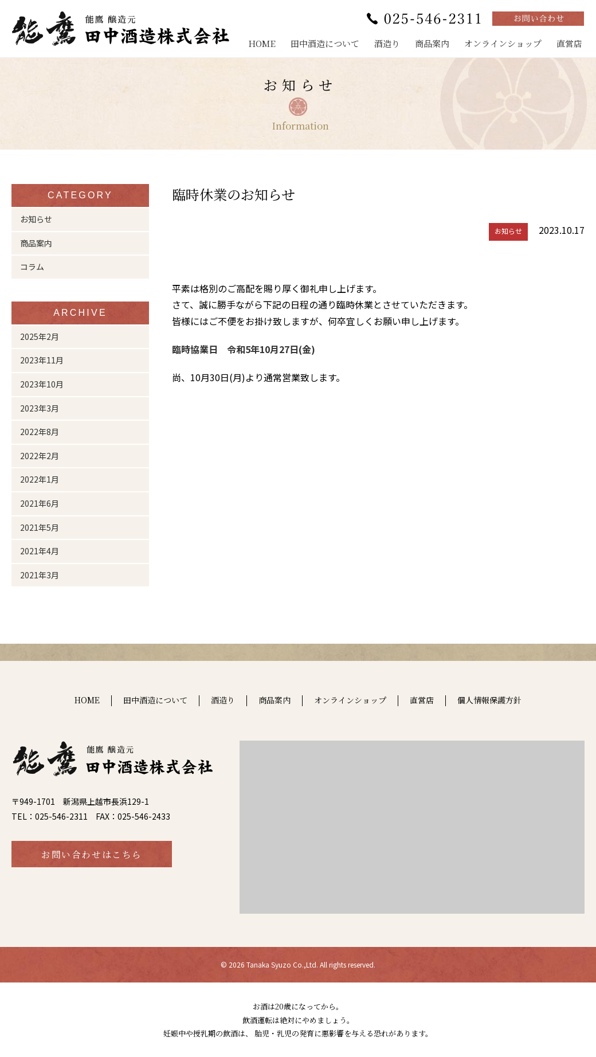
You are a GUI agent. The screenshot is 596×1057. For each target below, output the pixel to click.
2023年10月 (42, 384)
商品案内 (432, 43)
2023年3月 (39, 408)
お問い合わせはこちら (91, 854)
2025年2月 (39, 336)
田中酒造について (325, 43)
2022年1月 (39, 479)
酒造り (387, 43)
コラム (32, 266)
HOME (262, 43)
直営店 (569, 43)
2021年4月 (39, 551)
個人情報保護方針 (489, 700)
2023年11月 (42, 360)
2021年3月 (39, 575)
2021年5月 (39, 527)
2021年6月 (39, 503)
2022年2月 (39, 455)
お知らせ (36, 219)
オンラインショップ (503, 43)
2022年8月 (39, 431)
